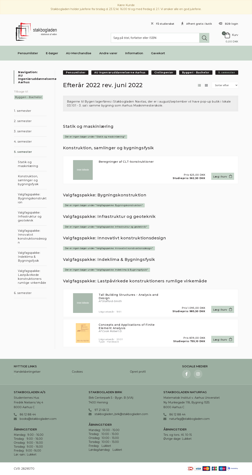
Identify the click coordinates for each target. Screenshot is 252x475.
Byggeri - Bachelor (28, 97)
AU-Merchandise (78, 53)
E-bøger (52, 53)
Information (134, 53)
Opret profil (138, 371)
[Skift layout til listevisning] (199, 85)
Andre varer (108, 53)
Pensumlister (28, 53)
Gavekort (158, 53)
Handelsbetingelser (27, 371)
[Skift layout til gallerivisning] (206, 85)
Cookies (77, 371)
